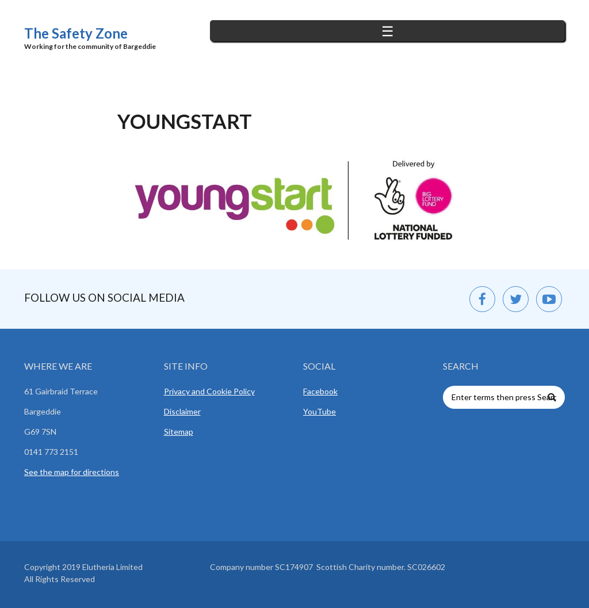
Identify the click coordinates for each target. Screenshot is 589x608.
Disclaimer (182, 411)
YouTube (319, 411)
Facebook (320, 391)
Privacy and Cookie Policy (209, 391)
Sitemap (178, 431)
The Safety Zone (76, 33)
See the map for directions (71, 472)
